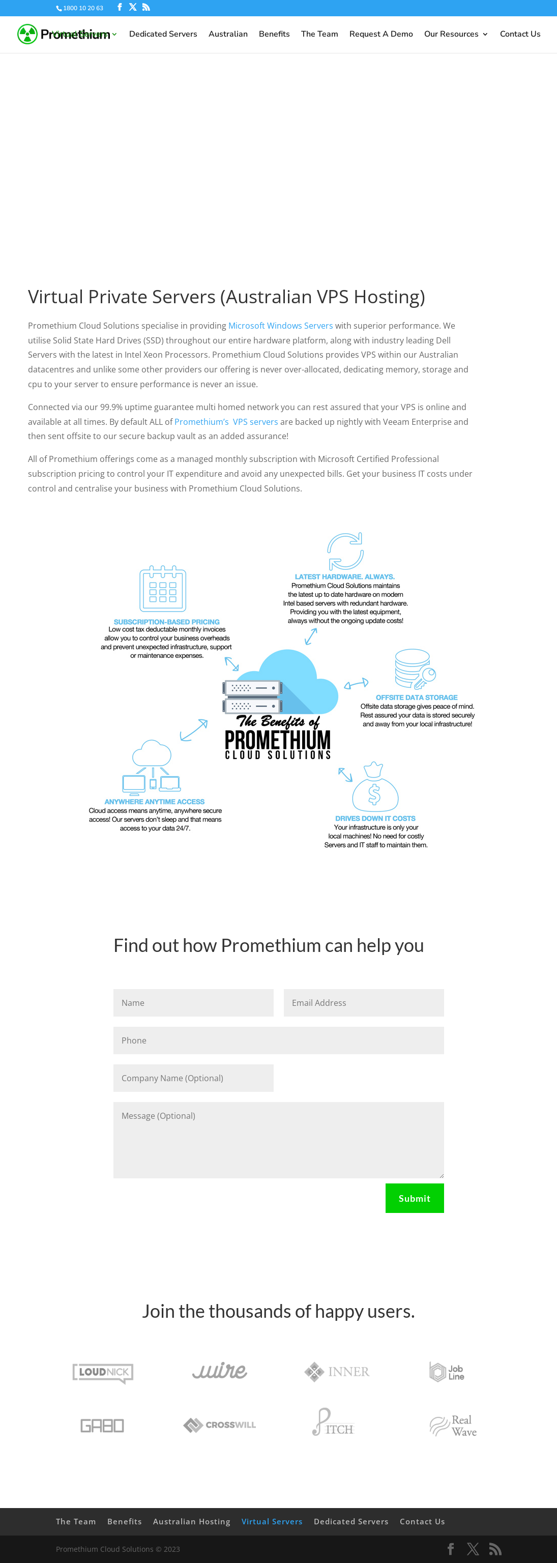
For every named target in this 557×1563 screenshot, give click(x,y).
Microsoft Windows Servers (280, 325)
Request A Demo (381, 35)
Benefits (274, 35)
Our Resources (451, 35)
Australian (228, 35)
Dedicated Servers (163, 35)
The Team (319, 35)
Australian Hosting (191, 1521)
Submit (415, 1198)
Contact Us (520, 35)
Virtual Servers (80, 35)
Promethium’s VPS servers (226, 421)
